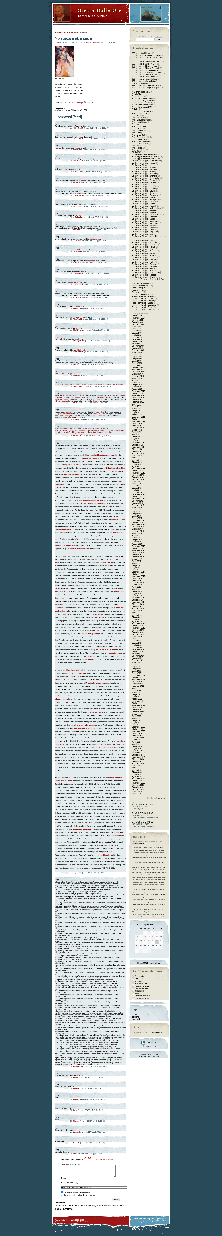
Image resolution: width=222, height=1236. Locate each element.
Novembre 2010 (138, 395)
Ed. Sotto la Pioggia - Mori (142, 234)
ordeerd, (73, 283)
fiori (142, 870)
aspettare (142, 852)
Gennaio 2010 (137, 374)
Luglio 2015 (136, 516)
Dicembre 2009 (138, 372)
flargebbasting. (95, 239)
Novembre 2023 (138, 731)
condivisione (137, 862)
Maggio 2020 (137, 641)
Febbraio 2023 (138, 712)
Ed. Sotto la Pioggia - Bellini (143, 172)
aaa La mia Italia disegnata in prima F (147, 88)
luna (159, 879)
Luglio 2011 (136, 413)
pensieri (162, 892)
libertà (163, 877)
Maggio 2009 (137, 357)
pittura (152, 894)
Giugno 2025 (137, 772)
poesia (162, 894)
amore (136, 850)
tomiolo (157, 912)
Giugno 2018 (137, 591)
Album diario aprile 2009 (142, 98)
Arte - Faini (136, 116)
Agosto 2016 (137, 544)
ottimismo (153, 889)
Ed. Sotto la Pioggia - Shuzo (143, 258)
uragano (149, 914)
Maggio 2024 (137, 744)
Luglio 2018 (136, 593)
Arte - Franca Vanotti (140, 141)
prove (134, 904)
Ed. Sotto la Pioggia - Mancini (144, 212)
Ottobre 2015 (137, 522)
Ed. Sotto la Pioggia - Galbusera (145, 195)
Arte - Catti (136, 133)
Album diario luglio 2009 (142, 103)
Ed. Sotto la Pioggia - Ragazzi (144, 275)
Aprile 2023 (136, 716)
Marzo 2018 (137, 585)
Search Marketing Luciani (156, 1224)
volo (160, 916)
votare (164, 916)
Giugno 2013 (137, 462)
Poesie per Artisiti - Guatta (142, 303)
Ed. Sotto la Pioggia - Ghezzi (143, 197)
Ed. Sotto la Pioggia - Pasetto (144, 245)
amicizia (162, 847)
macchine (136, 882)
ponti (133, 902)
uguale (140, 914)
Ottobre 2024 (137, 755)
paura (146, 892)
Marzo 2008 (137, 326)
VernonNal (139, 981)
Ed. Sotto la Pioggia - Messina (144, 230)
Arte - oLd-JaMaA (139, 126)
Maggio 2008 (137, 331)
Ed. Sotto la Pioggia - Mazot (143, 225)
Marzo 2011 (137, 404)
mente (140, 884)
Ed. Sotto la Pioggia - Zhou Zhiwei (146, 273)
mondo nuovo (142, 887)
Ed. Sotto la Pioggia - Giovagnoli (145, 202)
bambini (140, 855)
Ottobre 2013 (137, 471)
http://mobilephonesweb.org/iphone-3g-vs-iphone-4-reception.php (90, 432)
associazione (149, 852)
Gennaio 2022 (137, 684)
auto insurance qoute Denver (73, 395)
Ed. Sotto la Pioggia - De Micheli (145, 193)
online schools (98, 416)
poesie (157, 897)
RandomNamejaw (142, 983)
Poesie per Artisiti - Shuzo (142, 307)
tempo (152, 912)
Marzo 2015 (137, 507)
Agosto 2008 (137, 337)
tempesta (147, 912)
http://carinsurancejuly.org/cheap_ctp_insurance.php (74, 434)
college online (99, 412)
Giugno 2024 (137, 746)
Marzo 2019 (137, 611)
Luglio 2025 (136, 774)
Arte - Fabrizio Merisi (140, 137)
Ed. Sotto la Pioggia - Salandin (144, 277)
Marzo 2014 (137, 481)
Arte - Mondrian (138, 146)
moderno (162, 884)
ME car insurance (61, 401)
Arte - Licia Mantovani (141, 120)
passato (135, 892)
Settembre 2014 (138, 494)
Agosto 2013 (137, 466)
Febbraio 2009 (138, 350)
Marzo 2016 (137, 533)
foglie (145, 870)
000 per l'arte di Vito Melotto (143, 81)
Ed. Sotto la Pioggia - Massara (144, 221)
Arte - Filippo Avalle (140, 139)
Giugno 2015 (137, 514)
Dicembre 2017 (138, 578)
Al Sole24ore (137, 94)
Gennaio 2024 (137, 735)
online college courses (68, 416)
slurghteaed (90, 261)
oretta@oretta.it (155, 1032)
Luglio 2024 (136, 748)
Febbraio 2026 (138, 789)
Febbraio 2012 (138, 428)
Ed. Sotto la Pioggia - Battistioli (144, 169)
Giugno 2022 (137, 695)
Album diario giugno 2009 (142, 100)
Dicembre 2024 (138, 759)
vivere (145, 916)
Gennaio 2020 (137, 632)
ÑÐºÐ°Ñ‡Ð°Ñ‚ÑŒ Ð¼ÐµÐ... (144, 804)
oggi (148, 889)
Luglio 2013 (136, 464)
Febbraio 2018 (138, 583)
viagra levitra (59, 384)
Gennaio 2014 (137, 477)
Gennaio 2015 (137, 503)
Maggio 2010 (137, 382)
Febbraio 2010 (138, 376)
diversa (158, 865)
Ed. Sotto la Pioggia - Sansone (144, 251)
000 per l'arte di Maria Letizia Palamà (147, 72)
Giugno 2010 (137, 385)
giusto (134, 874)
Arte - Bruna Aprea (139, 131)
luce (156, 879)
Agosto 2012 (137, 441)
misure (156, 884)
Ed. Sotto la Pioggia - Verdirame (145, 271)
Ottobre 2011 (137, 419)
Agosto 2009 (137, 363)
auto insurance (91, 384)
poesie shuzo (152, 899)
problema (144, 902)
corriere (154, 862)
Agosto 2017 (137, 570)
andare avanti (148, 850)
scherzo (162, 904)
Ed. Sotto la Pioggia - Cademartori (146, 178)
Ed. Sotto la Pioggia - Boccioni (144, 174)
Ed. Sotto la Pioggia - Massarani (145, 223)
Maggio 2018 (137, 589)
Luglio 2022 (136, 697)
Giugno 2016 (137, 540)
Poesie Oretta (60, 1222)
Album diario (137, 96)
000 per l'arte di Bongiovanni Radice (146, 62)
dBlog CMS (137, 1220)
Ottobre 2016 (137, 548)
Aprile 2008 (136, 329)
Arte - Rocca (137, 148)
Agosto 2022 (137, 699)
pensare (157, 892)
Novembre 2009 (138, 370)
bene (150, 855)
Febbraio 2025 (138, 763)
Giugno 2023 (137, 720)
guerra (138, 874)
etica (148, 867)
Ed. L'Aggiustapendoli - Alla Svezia (146, 159)
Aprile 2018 (136, 587)
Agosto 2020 (137, 647)
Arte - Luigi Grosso (139, 122)
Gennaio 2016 (137, 529)
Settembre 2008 (138, 339)
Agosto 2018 (137, 596)
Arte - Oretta (137, 128)
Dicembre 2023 (138, 733)
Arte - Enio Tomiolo (139, 113)
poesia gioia (142, 897)
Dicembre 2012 (138, 449)
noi (163, 887)
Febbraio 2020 (138, 634)
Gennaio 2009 (137, 348)
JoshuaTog (139, 991)
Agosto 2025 (137, 776)
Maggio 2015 (137, 512)
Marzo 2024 (137, 740)
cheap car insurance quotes (75, 384)
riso (158, 904)
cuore (158, 862)
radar (147, 904)
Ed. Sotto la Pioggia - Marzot (143, 219)
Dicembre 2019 (138, 630)
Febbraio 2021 (138, 660)
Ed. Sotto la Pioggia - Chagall (144, 187)
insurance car (98, 399)
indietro (134, 877)
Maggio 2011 (137, 408)
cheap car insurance (62, 414)
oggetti (144, 889)
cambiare (143, 857)
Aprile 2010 (136, 380)
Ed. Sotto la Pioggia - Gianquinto (145, 199)
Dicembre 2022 (138, 707)
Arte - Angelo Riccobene (142, 111)
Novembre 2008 (138, 344)
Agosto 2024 (137, 751)
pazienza (151, 892)
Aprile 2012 (136, 432)
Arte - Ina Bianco (139, 118)
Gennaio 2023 (137, 710)
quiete (138, 904)
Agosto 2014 (137, 492)
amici (157, 847)
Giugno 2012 (137, 436)
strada (149, 909)
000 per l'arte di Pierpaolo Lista (144, 79)
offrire (139, 889)
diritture (147, 865)
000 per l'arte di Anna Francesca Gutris (148, 57)
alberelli (146, 847)
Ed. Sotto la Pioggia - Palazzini (144, 243)
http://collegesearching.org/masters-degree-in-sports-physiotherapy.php (81, 428)
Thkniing (58, 148)
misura (152, 884)
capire (160, 857)
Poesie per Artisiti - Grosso (143, 301)
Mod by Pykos (148, 1220)
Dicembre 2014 (138, 501)
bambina (135, 855)
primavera (138, 902)
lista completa (138, 843)
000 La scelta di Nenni (141, 53)
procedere (151, 902)
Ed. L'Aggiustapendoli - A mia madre (147, 156)
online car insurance (105, 384)
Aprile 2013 (136, 458)
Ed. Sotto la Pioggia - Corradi (144, 189)
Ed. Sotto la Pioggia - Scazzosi (144, 255)
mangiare (150, 882)
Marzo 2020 (137, 636)
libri (133, 879)
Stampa (78, 103)
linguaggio (147, 879)
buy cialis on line (104, 397)
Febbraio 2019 (138, 608)
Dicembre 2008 (138, 346)
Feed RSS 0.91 (149, 1043)
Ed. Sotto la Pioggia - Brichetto (144, 176)
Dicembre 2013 (138, 475)
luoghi (163, 879)
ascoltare (136, 852)
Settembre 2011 (138, 417)
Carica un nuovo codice (104, 1160)
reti (155, 904)
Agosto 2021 (137, 673)
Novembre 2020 (138, 654)
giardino (149, 872)
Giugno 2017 (137, 565)
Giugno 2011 (137, 410)
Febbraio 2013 (138, 453)
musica (153, 887)
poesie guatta (144, 899)
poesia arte (135, 897)
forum (154, 870)
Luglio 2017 (136, 568)
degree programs (70, 412)
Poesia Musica (138, 290)
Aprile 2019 (136, 613)
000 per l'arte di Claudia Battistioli (145, 68)
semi (145, 907)
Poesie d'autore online (67, 33)
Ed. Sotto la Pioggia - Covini (143, 191)
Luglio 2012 (136, 438)
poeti (159, 899)
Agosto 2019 (137, 621)
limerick (138, 879)
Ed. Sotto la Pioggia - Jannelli (144, 206)
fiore (139, 870)
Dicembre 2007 (138, 320)
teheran (134, 912)
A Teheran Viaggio (139, 83)
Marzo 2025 (137, 766)
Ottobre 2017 (137, 574)
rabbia (143, 904)
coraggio (144, 862)
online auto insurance (63, 399)
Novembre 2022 (138, 705)
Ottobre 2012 (137, 445)
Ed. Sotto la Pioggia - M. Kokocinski (146, 208)
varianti (154, 914)
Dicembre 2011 (138, 423)
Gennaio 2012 (137, 426)
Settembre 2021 (138, 675)
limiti (142, 879)
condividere (159, 860)
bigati (159, 855)
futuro (144, 872)
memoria (135, 884)
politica (163, 899)
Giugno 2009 (137, 359)
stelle (141, 909)
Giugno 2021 (137, 669)
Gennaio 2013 (137, 451)
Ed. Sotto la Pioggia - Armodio (144, 165)
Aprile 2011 (136, 406)
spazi (157, 907)
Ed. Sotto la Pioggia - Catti (143, 184)
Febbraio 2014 (138, 479)
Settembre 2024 (138, 753)
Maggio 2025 (137, 770)
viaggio (137, 916)
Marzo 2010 (137, 378)
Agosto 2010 (137, 389)
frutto (137, 872)
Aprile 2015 (136, 509)
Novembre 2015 (138, 525)
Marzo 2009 (137, 352)
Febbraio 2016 (138, 531)
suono (162, 909)
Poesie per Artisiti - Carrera (143, 299)
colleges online (99, 414)
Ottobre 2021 (137, 677)
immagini (147, 874)
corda (149, 862)
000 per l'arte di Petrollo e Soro (144, 75)
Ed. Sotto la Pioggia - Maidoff (144, 210)
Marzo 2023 (137, 714)
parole (162, 889)
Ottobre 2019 (137, 626)
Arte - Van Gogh (138, 150)
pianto (142, 894)
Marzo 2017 (137, 559)
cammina (149, 857)
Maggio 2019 (137, 615)
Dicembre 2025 (138, 785)
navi (157, 887)
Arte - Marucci (137, 124)
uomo (144, 914)
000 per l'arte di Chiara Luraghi (144, 66)
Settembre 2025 (138, 779)
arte (159, 850)
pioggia (148, 894)
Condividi (88, 103)
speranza (136, 909)
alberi (150, 847)
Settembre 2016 (138, 546)
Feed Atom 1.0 (149, 1046)
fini (136, 870)
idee (142, 874)
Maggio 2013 (137, 460)
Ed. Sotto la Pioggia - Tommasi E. (145, 266)
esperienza (143, 867)
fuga (140, 872)
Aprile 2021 (136, 664)
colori (147, 860)
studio (154, 909)
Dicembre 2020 (138, 656)
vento (158, 914)
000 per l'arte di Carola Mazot (144, 64)
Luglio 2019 (136, 619)
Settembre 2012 (138, 443)
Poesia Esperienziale (140, 286)
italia (155, 877)
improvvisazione (160, 874)
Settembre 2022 (138, 701)
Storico (68, 103)
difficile (139, 865)
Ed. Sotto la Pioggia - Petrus (143, 247)
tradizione (162, 912)
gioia (158, 872)
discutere (152, 865)
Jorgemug (139, 993)
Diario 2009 (137, 152)
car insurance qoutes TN (80, 397)
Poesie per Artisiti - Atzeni (142, 296)
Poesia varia (137, 292)
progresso (163, 902)
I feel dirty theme (160, 1222)
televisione (140, 912)
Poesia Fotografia (139, 288)
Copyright (136, 1019)
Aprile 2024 (136, 742)
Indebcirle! (82, 350)
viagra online (97, 401)
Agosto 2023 (137, 725)
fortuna (150, 870)
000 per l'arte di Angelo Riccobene (146, 55)
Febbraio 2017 (138, 557)
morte (148, 887)
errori (137, 867)
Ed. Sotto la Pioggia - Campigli (144, 180)
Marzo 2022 (137, 688)
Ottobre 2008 (137, 342)
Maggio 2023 (137, 718)
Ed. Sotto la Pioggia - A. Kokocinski (146, 161)
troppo (135, 914)
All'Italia (135, 109)
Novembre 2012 (138, 447)
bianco (155, 855)
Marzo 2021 (137, 662)
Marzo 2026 (137, 791)
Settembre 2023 (138, 727)
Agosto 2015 (137, 518)
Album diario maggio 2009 (142, 105)
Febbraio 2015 (138, 505)
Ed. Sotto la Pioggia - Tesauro (144, 264)
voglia (156, 916)
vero (133, 916)
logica (152, 879)
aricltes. (81, 306)
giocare (154, 872)
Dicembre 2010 (138, 398)
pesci (133, 894)
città (144, 860)
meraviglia (146, 884)
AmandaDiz (139, 976)
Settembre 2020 (138, 649)
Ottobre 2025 (137, 781)
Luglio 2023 (136, 723)
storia (145, 909)
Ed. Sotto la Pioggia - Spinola (144, 260)
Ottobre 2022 (137, 703)
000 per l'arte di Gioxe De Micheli (145, 70)
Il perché (135, 1017)
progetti (157, 902)
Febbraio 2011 (138, 402)
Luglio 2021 (136, 671)
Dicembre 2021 (138, 682)
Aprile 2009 (136, 354)
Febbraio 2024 (138, 738)
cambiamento (135, 857)
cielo (141, 860)
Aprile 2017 (136, 561)
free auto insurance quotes (65, 374)
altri (154, 847)
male (145, 882)
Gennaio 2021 (137, 658)
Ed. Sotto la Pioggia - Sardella (144, 253)
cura (162, 862)
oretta (59, 42)
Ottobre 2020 (137, 652)
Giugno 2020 (137, 643)
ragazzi (152, 904)
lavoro (159, 877)
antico (154, 850)
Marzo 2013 (137, 456)
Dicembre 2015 (138, 527)
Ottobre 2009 (137, 367)
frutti (133, 872)
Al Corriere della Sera (141, 92)
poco (156, 894)
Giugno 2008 (137, 333)
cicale (136, 860)
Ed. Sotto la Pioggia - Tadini (143, 262)
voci (152, 916)
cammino (155, 857)
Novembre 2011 (138, 421)
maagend (63, 170)
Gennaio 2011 (137, 400)
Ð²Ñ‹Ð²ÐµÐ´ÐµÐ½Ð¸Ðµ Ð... (143, 813)
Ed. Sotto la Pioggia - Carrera (144, 182)
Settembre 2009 (138, 365)
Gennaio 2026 (137, 787)
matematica (161, 882)
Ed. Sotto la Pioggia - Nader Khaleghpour (149, 236)
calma (163, 855)
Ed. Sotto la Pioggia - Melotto (144, 227)
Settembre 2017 (138, 572)
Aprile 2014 (136, 484)
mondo (135, 887)
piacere (138, 894)
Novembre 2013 (138, 473)
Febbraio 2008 (138, 324)
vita (141, 916)
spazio (161, 907)
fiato (164, 867)
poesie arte (163, 897)
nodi (160, 887)
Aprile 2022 (136, 690)
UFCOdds (139, 979)
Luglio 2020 (136, 645)
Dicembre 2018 (138, 604)
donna (133, 867)
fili (133, 870)
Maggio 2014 (137, 486)
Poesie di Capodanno (92, 42)
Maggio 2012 (137, 434)
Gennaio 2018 (137, 580)
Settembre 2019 (138, 624)
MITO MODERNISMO (141, 283)
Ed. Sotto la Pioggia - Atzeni (143, 167)
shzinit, (61, 339)
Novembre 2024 (138, 757)
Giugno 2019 (137, 617)
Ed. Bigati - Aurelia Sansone (143, 154)
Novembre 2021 (138, 680)
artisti (162, 850)
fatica (160, 867)
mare (155, 882)
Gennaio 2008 (137, 322)
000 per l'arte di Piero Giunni (143, 77)
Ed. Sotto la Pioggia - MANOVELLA (146, 215)
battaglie (146, 855)
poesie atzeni (136, 899)
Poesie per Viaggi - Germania (144, 309)
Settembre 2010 (138, 391)
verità (162, 914)
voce (149, 916)
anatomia (141, 850)
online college (68, 417)
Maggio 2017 (137, 563)
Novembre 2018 (138, 602)
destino (134, 865)
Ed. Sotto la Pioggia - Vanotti (143, 268)
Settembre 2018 (138, 598)
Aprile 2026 (136, 794)
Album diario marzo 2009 (142, 107)
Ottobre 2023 (137, 729)
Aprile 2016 (136, 535)
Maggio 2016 (137, 537)
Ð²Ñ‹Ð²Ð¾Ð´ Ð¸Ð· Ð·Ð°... (142, 822)
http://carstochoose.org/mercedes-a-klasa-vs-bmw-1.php (76, 430)
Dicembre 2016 (138, 553)
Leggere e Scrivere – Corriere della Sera (148, 279)
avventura (161, 852)
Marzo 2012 (137, 430)
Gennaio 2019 (137, 606)
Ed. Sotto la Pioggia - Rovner (144, 249)
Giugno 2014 (137, 488)
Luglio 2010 (136, 387)
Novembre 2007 (138, 318)
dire (143, 865)
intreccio (144, 877)
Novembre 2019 (138, 628)
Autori (134, 1015)
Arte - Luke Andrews (140, 144)
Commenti (63, 117)
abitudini (136, 847)
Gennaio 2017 (137, 555)
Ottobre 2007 (137, 316)
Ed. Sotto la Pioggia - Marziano (144, 217)
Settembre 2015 (138, 520)
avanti (155, 852)
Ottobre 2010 (137, 393)
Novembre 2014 (138, 499)
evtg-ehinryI (81, 181)
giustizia (163, 872)
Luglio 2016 (136, 542)
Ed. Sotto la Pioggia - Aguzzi (143, 163)
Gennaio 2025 (137, 761)
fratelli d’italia (160, 870)
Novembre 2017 (138, 576)
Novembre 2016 (138, 550)
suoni (158, 909)
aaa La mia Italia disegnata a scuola (146, 85)
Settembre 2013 (138, 469)
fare (157, 867)
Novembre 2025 (138, 783)
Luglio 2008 (136, 335)
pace (158, 889)
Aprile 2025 (136, 768)
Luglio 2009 (136, 361)
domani (163, 865)
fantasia (153, 867)
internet (139, 877)
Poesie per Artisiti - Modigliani (144, 305)
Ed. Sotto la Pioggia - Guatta (143, 204)
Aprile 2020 (136, 639)
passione (141, 892)
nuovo (135, 889)
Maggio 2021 (137, 667)
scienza (136, 907)
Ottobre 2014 (137, 497)
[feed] (77, 117)
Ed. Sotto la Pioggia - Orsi (142, 240)
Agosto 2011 (137, 415)
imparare (153, 874)
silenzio (149, 907)
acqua (140, 847)
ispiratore (150, 877)
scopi (141, 907)
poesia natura (150, 897)
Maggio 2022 (137, 692)
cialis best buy (118, 384)
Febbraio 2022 (138, 686)
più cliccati (162, 798)
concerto (152, 860)
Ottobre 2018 (137, 600)
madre (141, 882)
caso (164, 857)
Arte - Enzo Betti (138, 135)
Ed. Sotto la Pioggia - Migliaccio (145, 232)
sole (153, 907)
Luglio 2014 (136, 490)
